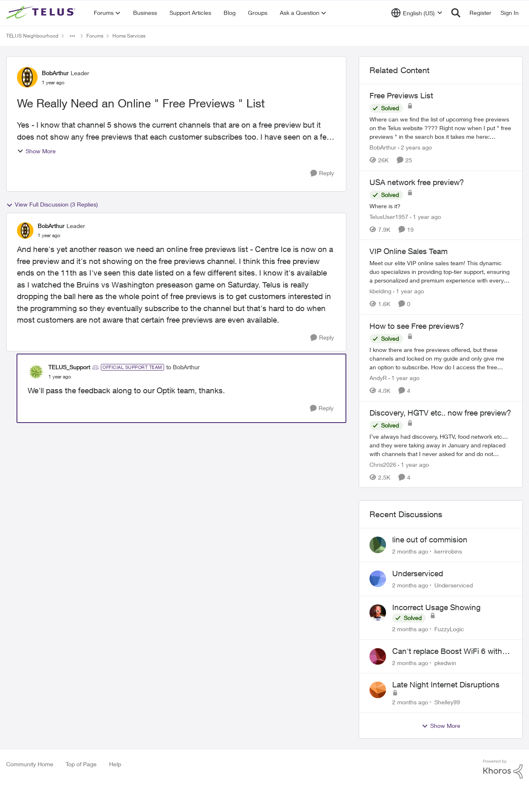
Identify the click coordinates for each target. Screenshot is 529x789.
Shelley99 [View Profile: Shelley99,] (447, 702)
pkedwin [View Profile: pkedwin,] (445, 662)
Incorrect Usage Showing (436, 607)
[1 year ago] (425, 216)
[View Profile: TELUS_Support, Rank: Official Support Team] (36, 372)
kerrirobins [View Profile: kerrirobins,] (448, 551)
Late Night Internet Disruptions (446, 684)
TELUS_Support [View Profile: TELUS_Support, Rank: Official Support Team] (69, 367)
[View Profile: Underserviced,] (377, 578)
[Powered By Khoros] (503, 769)
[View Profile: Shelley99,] (377, 690)
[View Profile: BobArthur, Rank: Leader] (27, 77)
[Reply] (322, 173)
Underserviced (417, 573)
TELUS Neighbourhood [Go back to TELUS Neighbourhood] (32, 36)
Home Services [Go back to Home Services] (128, 36)
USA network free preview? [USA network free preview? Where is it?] (416, 182)
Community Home (29, 764)
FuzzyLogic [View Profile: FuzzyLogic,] (449, 628)
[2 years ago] (415, 147)
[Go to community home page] (41, 12)
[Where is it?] (440, 205)
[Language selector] (417, 13)
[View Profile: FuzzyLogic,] (377, 612)
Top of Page (81, 764)
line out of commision (429, 539)
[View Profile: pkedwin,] (377, 656)
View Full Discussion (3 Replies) (52, 204)
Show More (36, 150)
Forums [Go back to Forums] (94, 36)
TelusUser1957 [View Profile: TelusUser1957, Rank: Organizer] (388, 216)
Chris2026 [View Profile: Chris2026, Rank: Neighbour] (382, 464)
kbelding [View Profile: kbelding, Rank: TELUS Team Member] (380, 291)
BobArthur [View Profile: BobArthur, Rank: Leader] (55, 72)
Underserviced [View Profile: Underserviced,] (453, 585)
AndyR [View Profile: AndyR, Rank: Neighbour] (378, 377)
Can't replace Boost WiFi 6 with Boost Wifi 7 (447, 651)
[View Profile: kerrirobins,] (377, 545)
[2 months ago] (410, 551)
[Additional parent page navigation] (72, 36)
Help (115, 764)
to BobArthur (183, 367)
